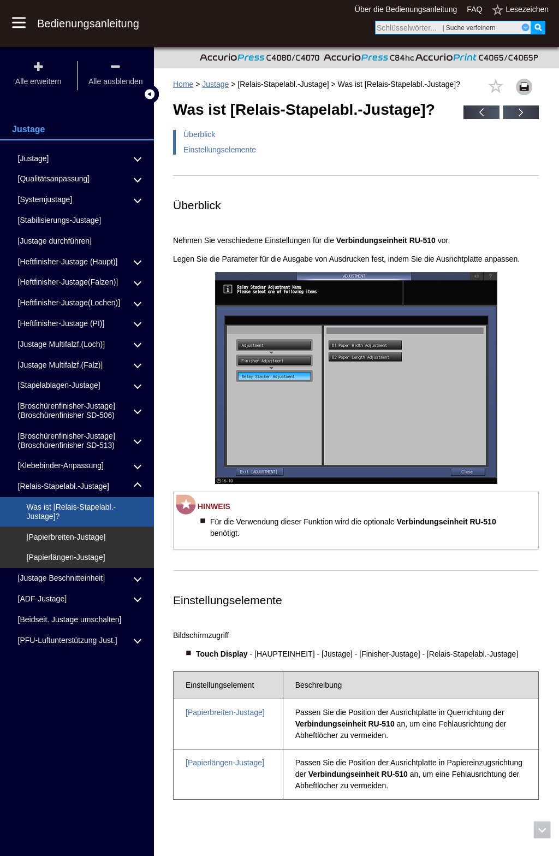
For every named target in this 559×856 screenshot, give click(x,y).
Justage (215, 84)
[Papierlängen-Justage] (225, 762)
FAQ (474, 9)
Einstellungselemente (219, 149)
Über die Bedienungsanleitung (406, 9)
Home (183, 84)
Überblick (199, 134)
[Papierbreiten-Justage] (225, 712)
